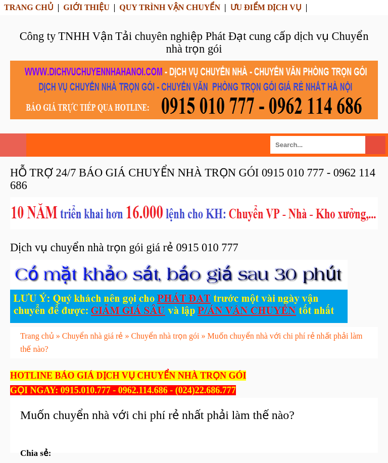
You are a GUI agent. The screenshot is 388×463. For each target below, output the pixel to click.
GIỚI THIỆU (86, 7)
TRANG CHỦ (29, 7)
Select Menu (13, 145)
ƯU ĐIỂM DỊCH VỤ (266, 7)
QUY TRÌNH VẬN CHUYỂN (169, 7)
